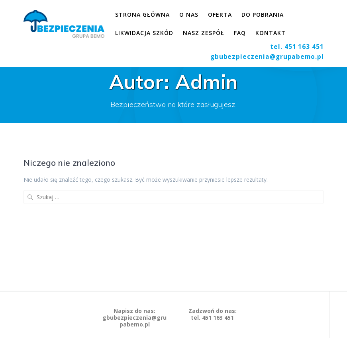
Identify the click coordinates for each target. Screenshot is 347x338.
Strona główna (142, 14)
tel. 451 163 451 (296, 47)
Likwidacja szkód (144, 33)
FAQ (240, 33)
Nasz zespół (203, 33)
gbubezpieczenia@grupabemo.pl (267, 56)
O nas (188, 14)
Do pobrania (262, 14)
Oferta (220, 14)
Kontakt (270, 33)
